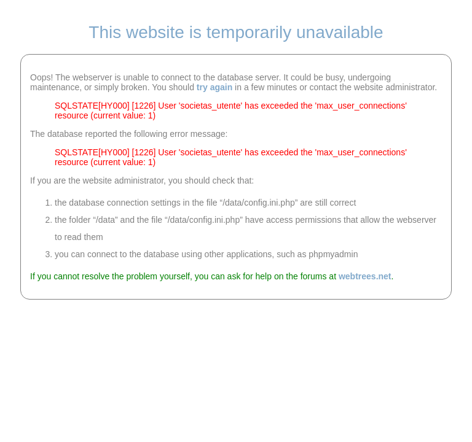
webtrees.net (365, 276)
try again (214, 87)
